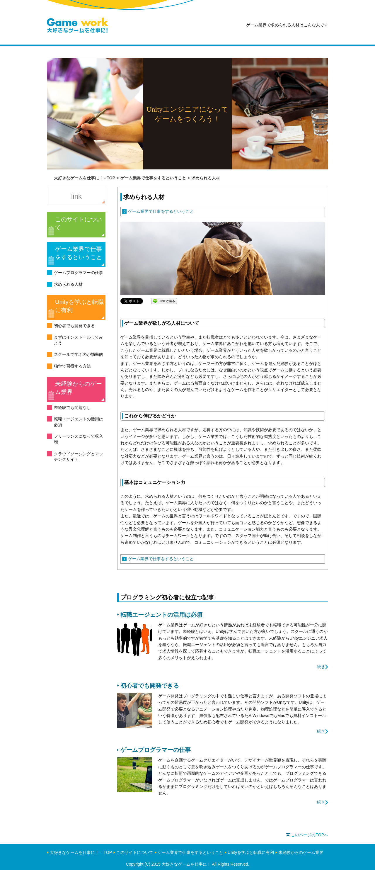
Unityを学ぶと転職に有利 (79, 306)
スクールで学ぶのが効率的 (78, 354)
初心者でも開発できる (74, 325)
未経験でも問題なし (72, 407)
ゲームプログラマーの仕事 (78, 272)
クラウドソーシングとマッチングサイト (78, 456)
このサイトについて (78, 223)
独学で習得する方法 (72, 366)
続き (321, 666)
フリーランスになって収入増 (78, 439)
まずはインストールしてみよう (78, 340)
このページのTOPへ (307, 834)
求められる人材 (68, 284)
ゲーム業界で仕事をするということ (78, 253)
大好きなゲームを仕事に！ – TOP (81, 852)
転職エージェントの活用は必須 (78, 422)
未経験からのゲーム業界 (78, 387)
